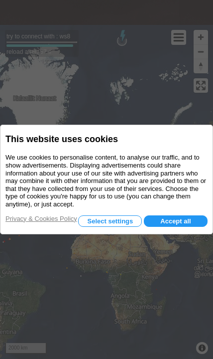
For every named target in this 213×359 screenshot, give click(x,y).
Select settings (110, 221)
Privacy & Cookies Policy (41, 218)
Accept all (175, 221)
